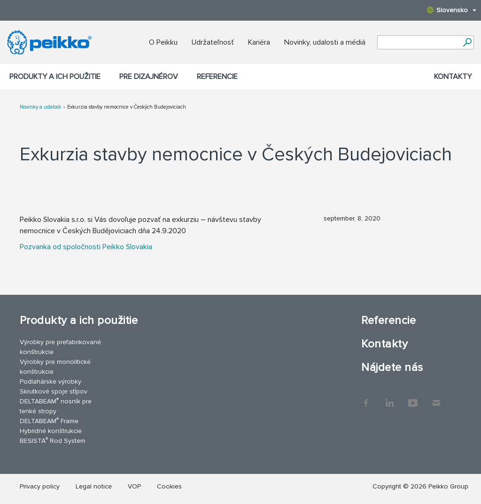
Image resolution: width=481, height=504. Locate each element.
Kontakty (453, 76)
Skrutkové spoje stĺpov (53, 391)
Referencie (217, 76)
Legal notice (94, 486)
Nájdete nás (392, 367)
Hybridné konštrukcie (51, 431)
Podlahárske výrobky (50, 382)
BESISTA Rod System (52, 440)
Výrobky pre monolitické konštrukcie (55, 367)
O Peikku (163, 42)
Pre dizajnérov (148, 76)
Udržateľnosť (213, 42)
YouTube (413, 398)
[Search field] (418, 43)
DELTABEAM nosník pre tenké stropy (56, 405)
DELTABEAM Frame (49, 420)
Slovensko (451, 10)
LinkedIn (389, 398)
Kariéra (259, 42)
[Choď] (467, 42)
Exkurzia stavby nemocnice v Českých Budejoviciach (126, 107)
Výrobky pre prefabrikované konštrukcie (60, 347)
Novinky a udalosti (40, 107)
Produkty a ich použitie (55, 76)
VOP (134, 486)
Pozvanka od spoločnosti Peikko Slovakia (86, 247)
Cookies (169, 486)
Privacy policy (40, 486)
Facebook (366, 398)
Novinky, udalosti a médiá (324, 42)
